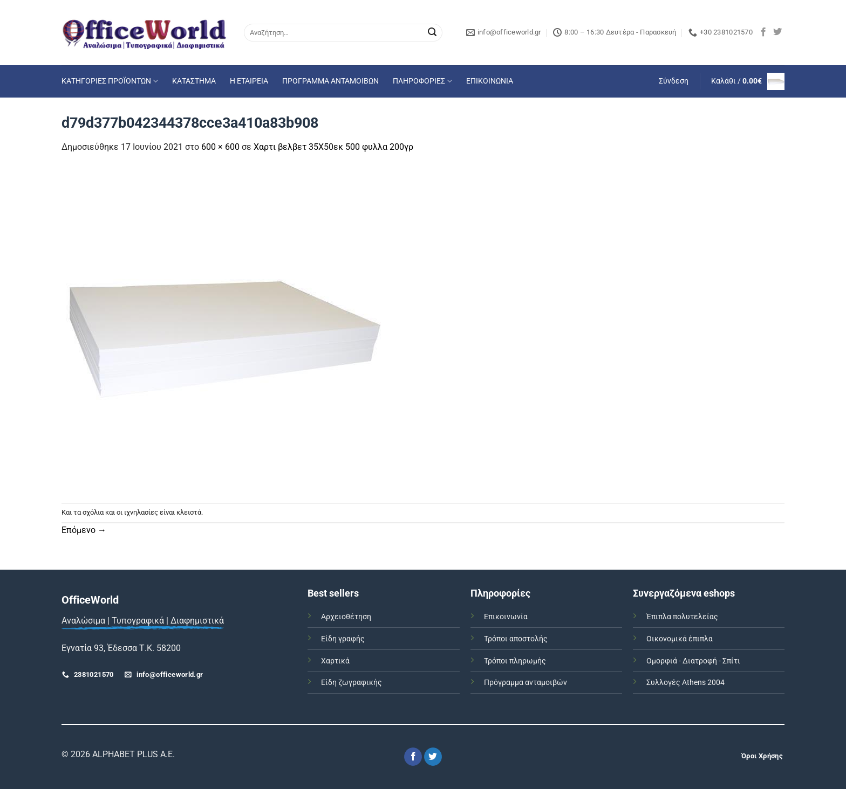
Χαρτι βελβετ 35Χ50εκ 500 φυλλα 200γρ (333, 147)
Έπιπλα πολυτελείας (682, 616)
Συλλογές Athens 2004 (685, 682)
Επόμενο (84, 530)
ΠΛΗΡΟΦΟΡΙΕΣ (422, 81)
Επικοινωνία (506, 616)
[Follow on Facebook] (763, 32)
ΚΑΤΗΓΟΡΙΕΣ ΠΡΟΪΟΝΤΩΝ (110, 81)
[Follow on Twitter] (777, 32)
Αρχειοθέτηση (346, 616)
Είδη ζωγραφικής (351, 682)
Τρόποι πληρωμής (515, 661)
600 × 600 (220, 147)
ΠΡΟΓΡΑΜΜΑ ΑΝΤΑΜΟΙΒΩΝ (330, 81)
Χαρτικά (335, 661)
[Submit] (432, 33)
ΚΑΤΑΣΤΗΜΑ (194, 81)
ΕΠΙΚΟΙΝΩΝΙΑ (489, 81)
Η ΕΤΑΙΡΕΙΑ (249, 81)
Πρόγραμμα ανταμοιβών (525, 682)
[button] (673, 81)
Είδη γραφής (343, 638)
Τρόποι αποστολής (516, 638)
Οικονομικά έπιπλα (679, 638)
